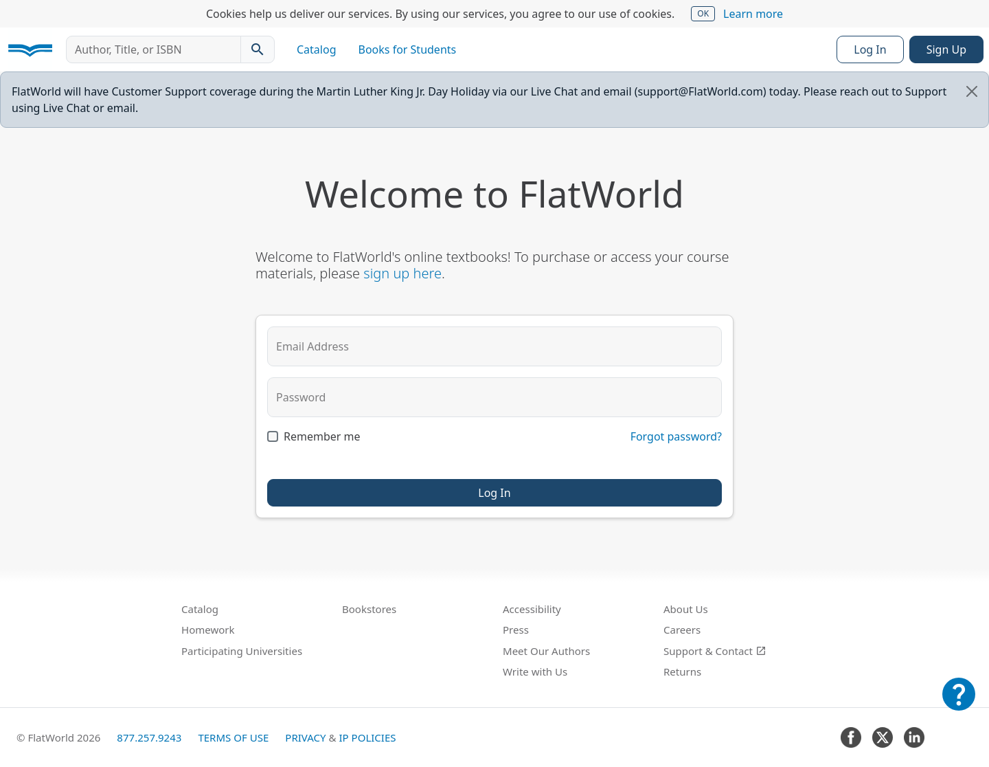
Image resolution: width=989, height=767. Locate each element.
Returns (682, 671)
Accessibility (532, 609)
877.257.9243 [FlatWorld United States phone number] (149, 737)
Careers (682, 629)
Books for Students (408, 49)
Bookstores (369, 609)
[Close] (971, 91)
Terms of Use (233, 737)
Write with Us (535, 671)
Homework (208, 629)
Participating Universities (241, 651)
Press (516, 629)
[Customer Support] (958, 703)
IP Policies (367, 737)
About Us (685, 609)
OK (703, 13)
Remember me (322, 436)
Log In (870, 49)
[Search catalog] (257, 49)
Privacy (305, 737)
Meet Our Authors (546, 651)
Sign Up (946, 49)
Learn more (753, 13)
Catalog (317, 49)
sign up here (402, 273)
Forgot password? (676, 436)
